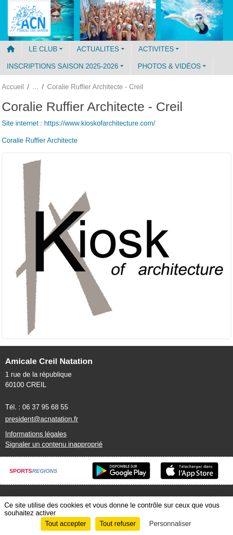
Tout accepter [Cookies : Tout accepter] (65, 523)
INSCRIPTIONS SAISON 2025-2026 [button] (62, 66)
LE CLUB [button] (43, 49)
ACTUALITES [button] (98, 49)
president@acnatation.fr (41, 419)
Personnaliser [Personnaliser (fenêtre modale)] (170, 523)
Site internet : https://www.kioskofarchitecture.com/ (78, 123)
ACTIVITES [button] (156, 49)
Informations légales (36, 434)
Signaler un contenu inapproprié (54, 444)
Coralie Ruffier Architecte (40, 140)
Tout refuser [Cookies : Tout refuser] (118, 523)
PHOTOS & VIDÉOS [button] (169, 66)
